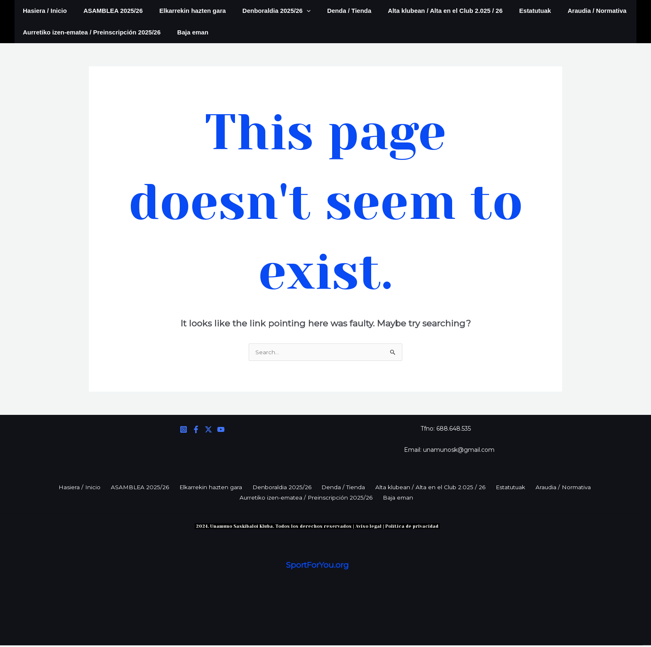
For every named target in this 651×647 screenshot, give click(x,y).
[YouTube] (221, 430)
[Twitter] (208, 430)
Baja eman (186, 32)
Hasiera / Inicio (43, 10)
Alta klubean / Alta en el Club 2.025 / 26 (422, 10)
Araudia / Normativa (565, 10)
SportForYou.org (317, 566)
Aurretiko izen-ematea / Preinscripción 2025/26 (90, 32)
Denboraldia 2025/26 (262, 11)
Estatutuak (508, 10)
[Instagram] (183, 430)
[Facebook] (196, 430)
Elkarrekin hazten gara (182, 10)
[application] (292, 11)
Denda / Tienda (330, 10)
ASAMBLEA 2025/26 (107, 10)
